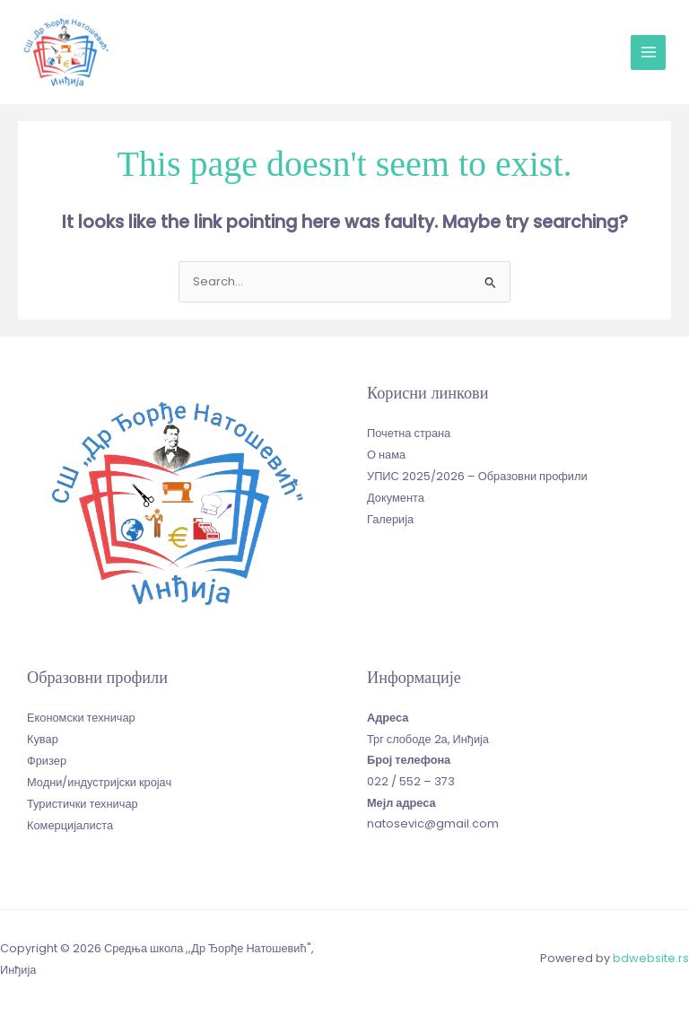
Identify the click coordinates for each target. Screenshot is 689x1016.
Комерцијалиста (70, 821)
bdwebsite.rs (651, 957)
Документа (395, 495)
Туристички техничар (82, 801)
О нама (386, 452)
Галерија (390, 515)
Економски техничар (81, 715)
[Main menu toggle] (648, 52)
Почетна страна (408, 431)
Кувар (42, 737)
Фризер (46, 758)
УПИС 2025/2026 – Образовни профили (477, 473)
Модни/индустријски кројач (98, 779)
